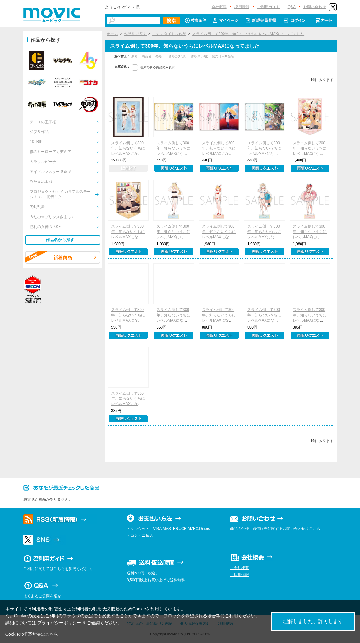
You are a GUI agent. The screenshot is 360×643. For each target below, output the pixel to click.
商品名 (147, 56)
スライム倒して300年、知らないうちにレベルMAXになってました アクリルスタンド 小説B (128, 237)
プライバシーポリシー (59, 622)
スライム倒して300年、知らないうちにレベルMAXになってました (248, 34)
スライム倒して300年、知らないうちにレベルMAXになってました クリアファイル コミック (264, 153)
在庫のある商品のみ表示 (157, 67)
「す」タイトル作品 (169, 34)
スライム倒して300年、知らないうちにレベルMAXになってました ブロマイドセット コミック (174, 320)
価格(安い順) (177, 56)
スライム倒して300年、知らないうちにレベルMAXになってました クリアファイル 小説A (174, 153)
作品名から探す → (63, 239)
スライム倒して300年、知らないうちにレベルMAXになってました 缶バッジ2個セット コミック (264, 320)
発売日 (160, 56)
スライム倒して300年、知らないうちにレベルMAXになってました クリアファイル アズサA (310, 320)
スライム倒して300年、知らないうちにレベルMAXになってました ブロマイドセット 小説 (128, 320)
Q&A (292, 7)
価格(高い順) (199, 56)
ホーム (112, 34)
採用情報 (241, 7)
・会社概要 (239, 568)
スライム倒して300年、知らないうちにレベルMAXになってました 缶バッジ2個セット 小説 (219, 320)
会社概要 (219, 7)
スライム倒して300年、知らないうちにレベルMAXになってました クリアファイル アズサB (128, 404)
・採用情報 (239, 574)
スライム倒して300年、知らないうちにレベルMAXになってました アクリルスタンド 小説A (310, 153)
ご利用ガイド (268, 7)
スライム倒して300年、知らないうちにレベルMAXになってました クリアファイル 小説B (219, 153)
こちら (51, 634)
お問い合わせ (314, 7)
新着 (135, 56)
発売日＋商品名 (223, 56)
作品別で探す (135, 34)
